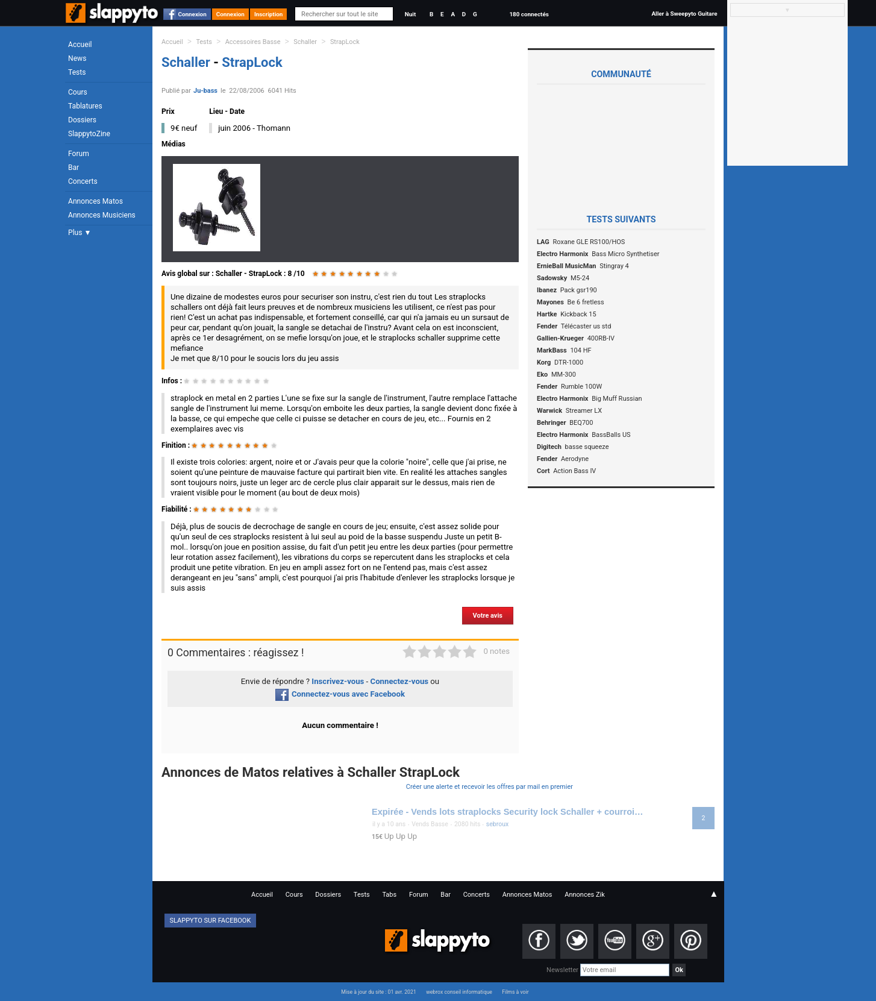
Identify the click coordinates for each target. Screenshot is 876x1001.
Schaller (305, 42)
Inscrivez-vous (337, 681)
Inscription (268, 14)
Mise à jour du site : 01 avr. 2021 (378, 992)
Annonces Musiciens (102, 215)
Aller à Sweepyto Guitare (684, 13)
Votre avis (487, 616)
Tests (77, 72)
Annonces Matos (95, 201)
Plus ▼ (79, 232)
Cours (77, 92)
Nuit (410, 14)
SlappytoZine (89, 134)
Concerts (83, 181)
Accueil (80, 44)
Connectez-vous (400, 681)
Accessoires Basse (253, 42)
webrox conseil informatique (459, 992)
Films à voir (515, 992)
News (77, 58)
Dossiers (82, 120)
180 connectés (528, 14)
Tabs (389, 895)
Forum (78, 153)
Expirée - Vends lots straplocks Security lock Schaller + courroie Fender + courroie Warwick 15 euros (509, 812)
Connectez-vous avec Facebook (340, 693)
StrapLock (345, 42)
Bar (73, 167)
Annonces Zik (585, 895)
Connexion (192, 14)
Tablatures (85, 106)
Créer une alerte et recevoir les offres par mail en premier (489, 787)
